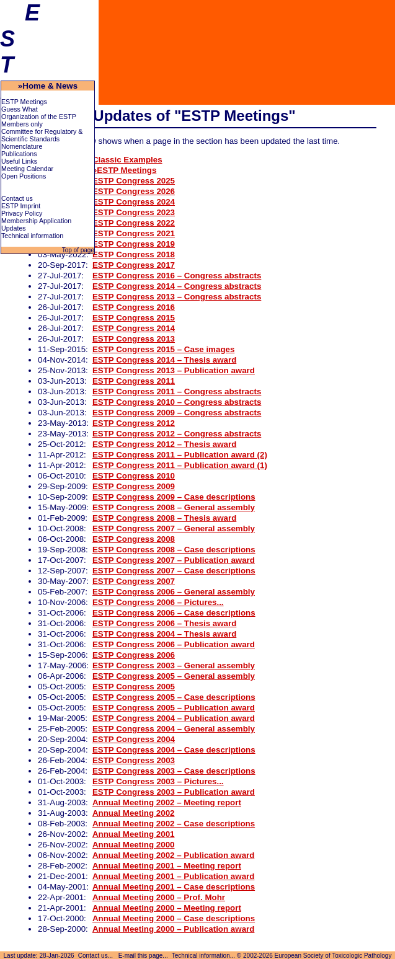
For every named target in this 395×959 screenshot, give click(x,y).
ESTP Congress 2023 (133, 212)
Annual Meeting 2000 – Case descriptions (173, 918)
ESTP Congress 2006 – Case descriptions (173, 612)
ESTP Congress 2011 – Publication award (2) (179, 454)
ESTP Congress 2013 (133, 338)
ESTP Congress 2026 (133, 191)
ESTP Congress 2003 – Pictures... (158, 781)
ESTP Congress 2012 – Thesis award (164, 444)
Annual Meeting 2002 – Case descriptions (173, 823)
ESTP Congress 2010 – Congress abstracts (176, 402)
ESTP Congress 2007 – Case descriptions (173, 570)
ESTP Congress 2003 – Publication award (173, 792)
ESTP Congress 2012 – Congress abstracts (176, 433)
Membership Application (36, 220)
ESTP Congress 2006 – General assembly (173, 591)
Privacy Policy (21, 213)
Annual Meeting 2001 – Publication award (173, 876)
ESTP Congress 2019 (133, 244)
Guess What (19, 109)
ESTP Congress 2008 (133, 539)
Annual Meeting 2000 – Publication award (173, 929)
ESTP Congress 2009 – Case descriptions (173, 497)
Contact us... (95, 955)
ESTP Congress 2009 (133, 486)
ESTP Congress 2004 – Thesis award (164, 634)
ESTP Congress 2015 (133, 317)
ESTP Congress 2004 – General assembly (173, 728)
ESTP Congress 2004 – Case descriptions (173, 749)
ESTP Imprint (20, 206)
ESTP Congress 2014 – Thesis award (164, 360)
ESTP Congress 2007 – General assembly (173, 528)
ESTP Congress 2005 (133, 686)
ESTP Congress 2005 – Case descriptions (173, 697)
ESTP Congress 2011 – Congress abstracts (176, 391)
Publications (19, 153)
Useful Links (19, 161)
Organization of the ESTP (38, 116)
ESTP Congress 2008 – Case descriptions (173, 549)
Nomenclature (21, 146)
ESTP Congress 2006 (133, 655)
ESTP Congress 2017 (133, 265)
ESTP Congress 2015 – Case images (163, 349)
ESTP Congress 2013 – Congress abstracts (176, 296)
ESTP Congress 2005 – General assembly (173, 676)
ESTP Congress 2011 (133, 381)
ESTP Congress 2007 (133, 581)
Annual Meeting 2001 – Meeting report (166, 865)
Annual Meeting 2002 (133, 813)
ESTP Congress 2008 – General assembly (173, 507)
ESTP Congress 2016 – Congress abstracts (176, 275)
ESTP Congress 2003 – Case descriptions (173, 771)
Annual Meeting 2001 (133, 834)
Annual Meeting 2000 (133, 844)
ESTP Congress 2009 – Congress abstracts (176, 412)
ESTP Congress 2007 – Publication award (173, 560)
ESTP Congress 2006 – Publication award (173, 644)
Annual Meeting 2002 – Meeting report (166, 802)
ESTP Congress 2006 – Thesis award (164, 623)
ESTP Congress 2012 (133, 423)
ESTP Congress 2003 (133, 760)
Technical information (32, 235)
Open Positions (23, 176)
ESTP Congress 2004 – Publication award (173, 718)
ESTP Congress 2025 (133, 180)
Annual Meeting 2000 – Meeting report (166, 908)
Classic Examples (127, 159)
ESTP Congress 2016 (133, 307)
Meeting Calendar (27, 168)
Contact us (17, 198)
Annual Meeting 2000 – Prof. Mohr (158, 897)
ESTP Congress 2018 (133, 254)
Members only (22, 124)
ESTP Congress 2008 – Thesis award (164, 518)
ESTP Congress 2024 (133, 201)
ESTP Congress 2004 (133, 739)
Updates (13, 228)
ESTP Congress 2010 (133, 475)
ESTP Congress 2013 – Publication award (173, 370)
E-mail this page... (143, 955)
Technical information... (203, 955)
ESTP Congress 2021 (133, 233)
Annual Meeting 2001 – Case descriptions (173, 886)
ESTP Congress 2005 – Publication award (173, 707)
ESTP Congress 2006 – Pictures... (158, 602)
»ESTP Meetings (124, 170)
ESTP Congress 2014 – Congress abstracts (176, 286)
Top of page (77, 250)
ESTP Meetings (24, 101)
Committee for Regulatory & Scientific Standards (41, 135)
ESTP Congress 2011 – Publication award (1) (179, 465)
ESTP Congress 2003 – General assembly (173, 665)
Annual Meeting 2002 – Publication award (173, 855)
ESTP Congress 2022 (133, 223)
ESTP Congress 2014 (133, 328)
